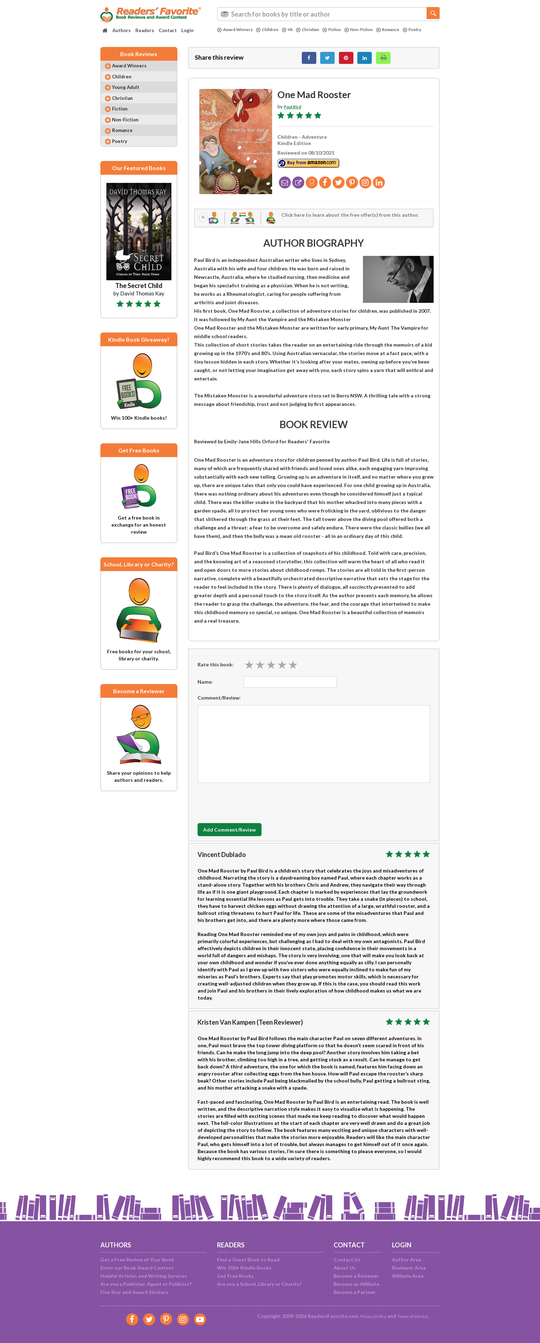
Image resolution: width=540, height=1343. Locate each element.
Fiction (345, 29)
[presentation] (251, 807)
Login (187, 30)
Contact (168, 30)
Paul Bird (294, 110)
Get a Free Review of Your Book (137, 1260)
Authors (121, 30)
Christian (317, 29)
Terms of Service (415, 1316)
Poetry (227, 35)
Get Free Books (235, 1276)
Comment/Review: (219, 704)
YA (295, 29)
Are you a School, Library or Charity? (259, 1284)
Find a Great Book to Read (248, 1260)
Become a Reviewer (356, 1276)
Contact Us (347, 1260)
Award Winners (237, 29)
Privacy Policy (369, 1316)
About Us (345, 1268)
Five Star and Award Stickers (134, 1292)
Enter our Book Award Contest (137, 1268)
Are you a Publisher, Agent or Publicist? (146, 1284)
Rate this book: (216, 670)
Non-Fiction (375, 29)
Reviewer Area (409, 1268)
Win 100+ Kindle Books (244, 1268)
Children (273, 29)
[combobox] (328, 14)
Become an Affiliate (356, 1284)
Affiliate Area (407, 1276)
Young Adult (130, 95)
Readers (144, 30)
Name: (205, 688)
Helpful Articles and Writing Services (143, 1276)
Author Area (406, 1260)
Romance (408, 29)
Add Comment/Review (239, 836)
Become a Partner (355, 1292)
